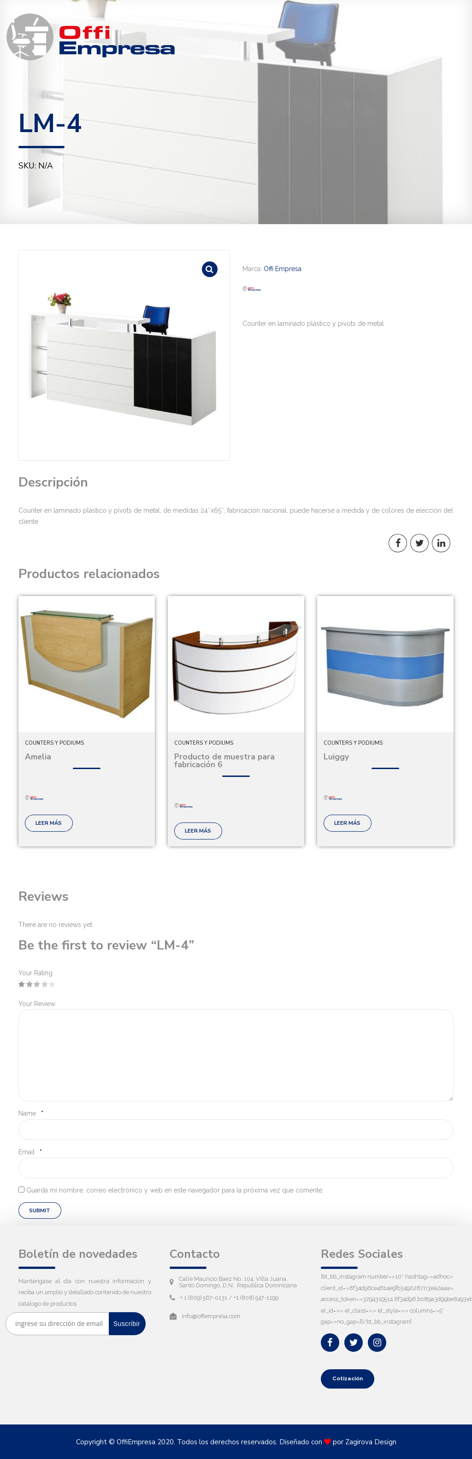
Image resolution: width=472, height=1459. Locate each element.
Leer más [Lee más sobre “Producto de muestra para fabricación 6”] (198, 831)
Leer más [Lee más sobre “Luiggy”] (347, 823)
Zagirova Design (370, 1442)
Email (30, 1152)
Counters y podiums (54, 743)
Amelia (38, 757)
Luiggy (336, 757)
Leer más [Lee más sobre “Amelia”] (48, 823)
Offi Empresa (282, 268)
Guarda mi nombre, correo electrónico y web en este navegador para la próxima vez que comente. (175, 1190)
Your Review (36, 1003)
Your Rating (35, 973)
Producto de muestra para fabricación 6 (224, 761)
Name (30, 1113)
